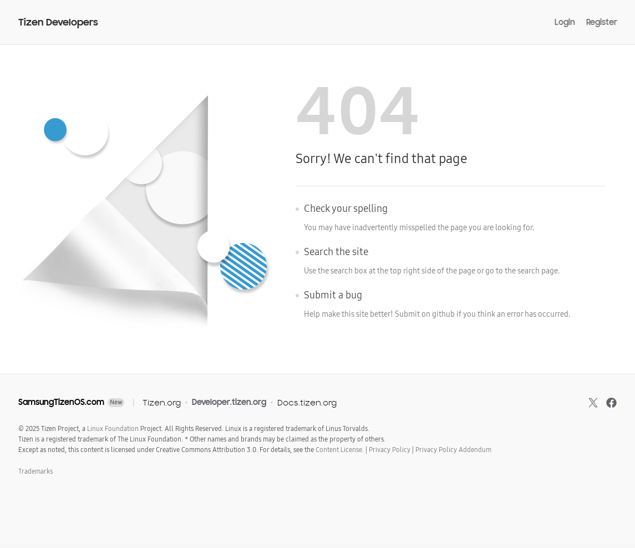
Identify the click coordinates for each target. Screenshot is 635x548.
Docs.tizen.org (307, 402)
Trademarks (35, 471)
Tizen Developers (58, 22)
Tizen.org (162, 402)
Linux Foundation (113, 429)
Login (565, 22)
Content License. (340, 450)
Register (601, 22)
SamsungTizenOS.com (61, 402)
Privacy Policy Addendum (453, 450)
